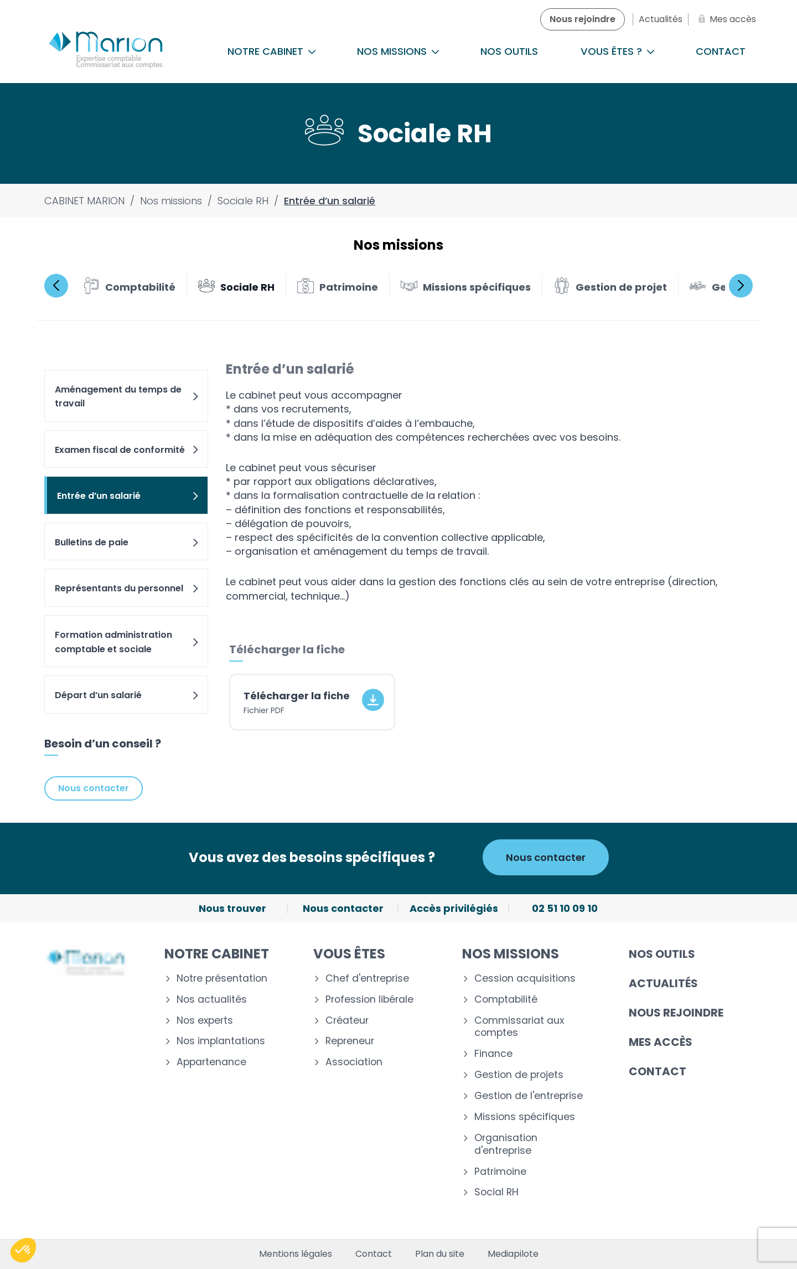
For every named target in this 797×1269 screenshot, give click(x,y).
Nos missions (398, 51)
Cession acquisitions (525, 978)
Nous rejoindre (676, 1012)
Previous (56, 285)
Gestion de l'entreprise (528, 1096)
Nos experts (205, 1020)
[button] (23, 1250)
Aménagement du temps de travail (127, 396)
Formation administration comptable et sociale (127, 642)
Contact (721, 51)
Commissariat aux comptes (519, 1027)
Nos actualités (212, 999)
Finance (493, 1054)
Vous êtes (349, 954)
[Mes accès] (725, 19)
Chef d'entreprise (367, 978)
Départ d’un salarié (127, 695)
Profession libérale (369, 999)
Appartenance (211, 1062)
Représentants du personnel (127, 588)
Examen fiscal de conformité (127, 449)
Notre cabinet (271, 51)
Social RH (496, 1192)
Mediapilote (513, 1254)
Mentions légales (295, 1254)
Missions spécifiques (524, 1117)
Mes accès (660, 1042)
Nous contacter (93, 788)
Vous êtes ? (618, 51)
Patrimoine (500, 1171)
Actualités (663, 983)
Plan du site (439, 1254)
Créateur (347, 1020)
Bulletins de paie (127, 542)
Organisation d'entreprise (505, 1144)
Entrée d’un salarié (128, 495)
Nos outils (509, 51)
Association (353, 1062)
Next (741, 285)
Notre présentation (222, 978)
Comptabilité (505, 999)
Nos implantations (221, 1041)
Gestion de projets (518, 1075)
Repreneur (349, 1041)
